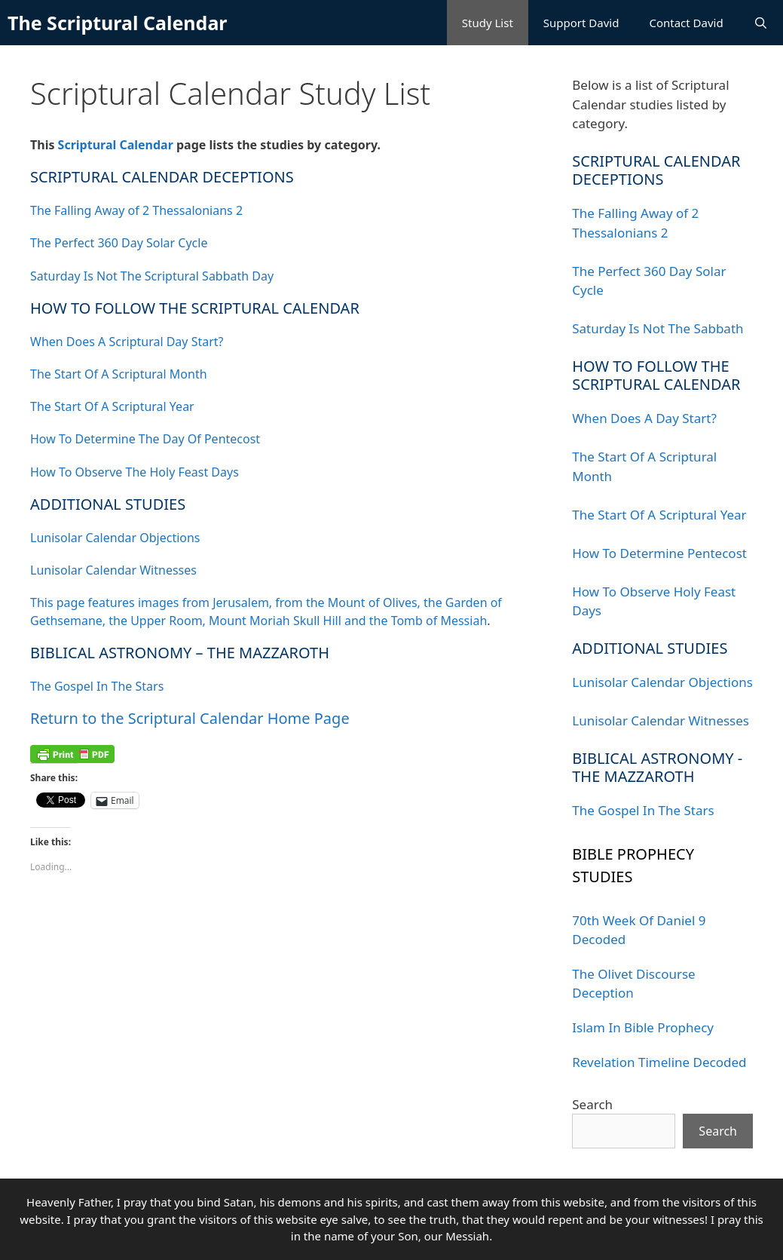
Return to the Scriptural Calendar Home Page (190, 718)
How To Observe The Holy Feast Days (134, 472)
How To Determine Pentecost (659, 553)
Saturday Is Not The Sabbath (657, 328)
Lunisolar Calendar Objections (115, 537)
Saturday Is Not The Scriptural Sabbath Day (152, 276)
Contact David (686, 22)
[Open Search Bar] (761, 22)
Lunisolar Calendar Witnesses (113, 570)
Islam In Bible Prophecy (643, 1027)
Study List (487, 22)
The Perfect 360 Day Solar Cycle (118, 243)
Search (592, 1104)
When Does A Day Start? (644, 418)
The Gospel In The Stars (97, 686)
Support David (581, 22)
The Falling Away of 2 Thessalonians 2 (136, 210)
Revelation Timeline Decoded (659, 1062)
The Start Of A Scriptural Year (112, 406)
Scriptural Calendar (115, 144)
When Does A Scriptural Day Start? (127, 341)
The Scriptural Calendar (118, 22)
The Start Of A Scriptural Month (118, 374)
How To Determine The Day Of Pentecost (145, 439)
